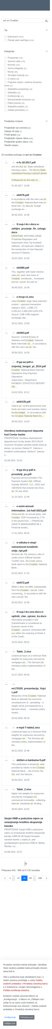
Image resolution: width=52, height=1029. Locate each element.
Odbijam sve (9, 1023)
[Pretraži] (22, 20)
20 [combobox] (25, 863)
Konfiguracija (10, 1017)
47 (19, 879)
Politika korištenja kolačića (16, 990)
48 (25, 879)
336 (41, 879)
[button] (26, 30)
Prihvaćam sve (26, 1017)
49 (31, 879)
